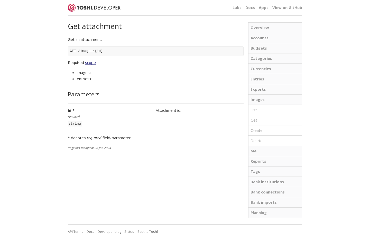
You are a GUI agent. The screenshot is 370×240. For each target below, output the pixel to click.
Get (254, 120)
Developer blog (109, 231)
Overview (260, 27)
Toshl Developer (94, 8)
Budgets (259, 48)
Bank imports (264, 202)
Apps (264, 7)
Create (257, 130)
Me (253, 150)
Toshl (153, 231)
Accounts (260, 37)
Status (129, 231)
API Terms (75, 231)
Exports (258, 89)
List (254, 109)
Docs (250, 7)
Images (258, 99)
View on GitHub (287, 7)
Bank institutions (267, 181)
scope (90, 62)
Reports (258, 161)
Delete (257, 140)
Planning (259, 212)
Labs (237, 7)
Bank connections (268, 192)
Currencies (261, 68)
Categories (261, 58)
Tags (255, 171)
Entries (257, 78)
